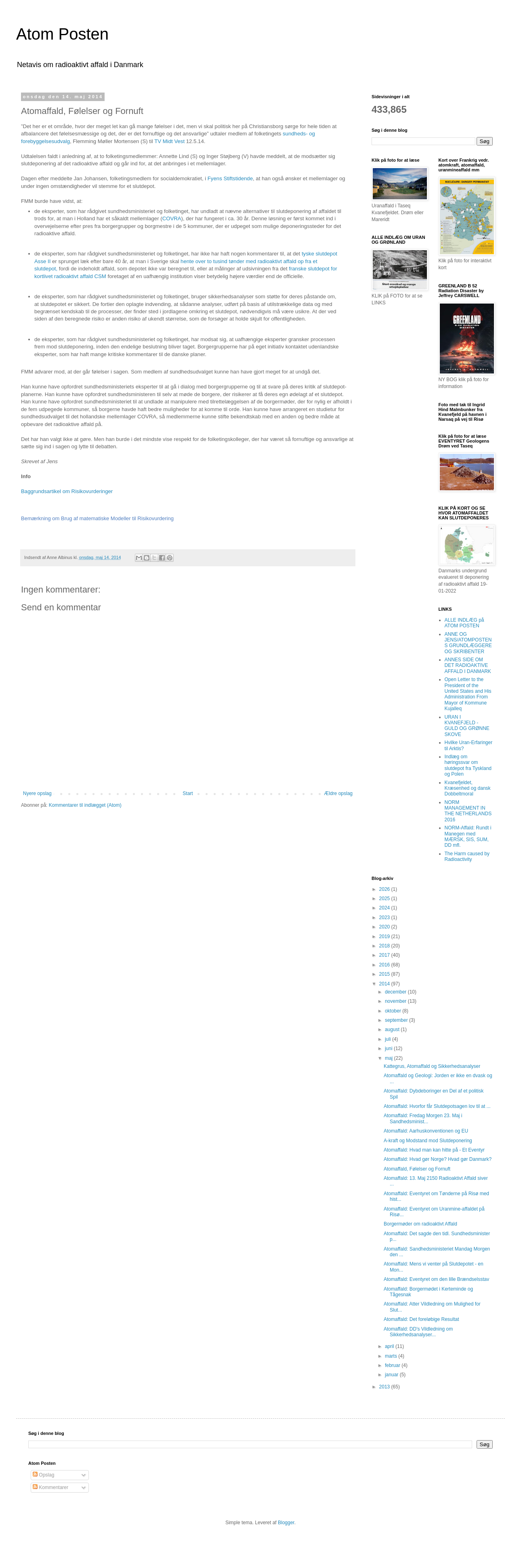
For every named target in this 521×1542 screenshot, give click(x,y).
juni (389, 1048)
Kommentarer (50, 1487)
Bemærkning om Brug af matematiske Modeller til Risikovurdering (97, 518)
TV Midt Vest (170, 141)
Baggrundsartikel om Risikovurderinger (67, 491)
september (397, 1020)
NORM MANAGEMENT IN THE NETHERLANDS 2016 (468, 811)
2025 (385, 898)
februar (393, 1365)
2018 (385, 946)
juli (388, 1039)
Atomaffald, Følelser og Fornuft (417, 1169)
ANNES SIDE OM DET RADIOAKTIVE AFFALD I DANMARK (468, 665)
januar (392, 1374)
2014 (385, 984)
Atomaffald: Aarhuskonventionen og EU (426, 1131)
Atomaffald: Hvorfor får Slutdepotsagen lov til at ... (437, 1106)
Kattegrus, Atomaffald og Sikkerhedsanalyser (432, 1066)
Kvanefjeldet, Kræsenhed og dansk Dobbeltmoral (468, 788)
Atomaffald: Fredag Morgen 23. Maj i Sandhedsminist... (423, 1118)
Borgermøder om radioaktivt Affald (420, 1224)
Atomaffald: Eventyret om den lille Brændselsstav (436, 1279)
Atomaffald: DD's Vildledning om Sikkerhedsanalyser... (418, 1331)
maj (389, 1058)
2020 (385, 927)
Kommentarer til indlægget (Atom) (85, 805)
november (396, 1001)
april (390, 1346)
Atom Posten (62, 34)
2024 (385, 908)
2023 (385, 917)
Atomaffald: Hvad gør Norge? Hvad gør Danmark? (438, 1159)
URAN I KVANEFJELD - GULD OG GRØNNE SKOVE (467, 725)
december (396, 992)
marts (391, 1356)
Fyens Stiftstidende (230, 178)
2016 (385, 965)
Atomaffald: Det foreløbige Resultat (421, 1319)
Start (188, 793)
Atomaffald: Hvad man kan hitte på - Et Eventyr (434, 1150)
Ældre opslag (338, 793)
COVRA (171, 218)
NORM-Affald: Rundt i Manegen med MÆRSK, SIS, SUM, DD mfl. (468, 836)
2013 (385, 1387)
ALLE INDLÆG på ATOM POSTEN (464, 623)
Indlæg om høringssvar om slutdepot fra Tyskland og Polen (468, 765)
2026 (385, 889)
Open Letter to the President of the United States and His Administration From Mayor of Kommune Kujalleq (468, 694)
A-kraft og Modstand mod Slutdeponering (428, 1140)
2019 (385, 936)
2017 (385, 955)
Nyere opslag (37, 793)
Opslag (43, 1475)
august (393, 1029)
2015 (385, 974)
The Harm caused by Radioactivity (467, 856)
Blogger (286, 1522)
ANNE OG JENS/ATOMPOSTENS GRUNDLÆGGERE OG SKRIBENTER (468, 642)
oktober (393, 1011)
